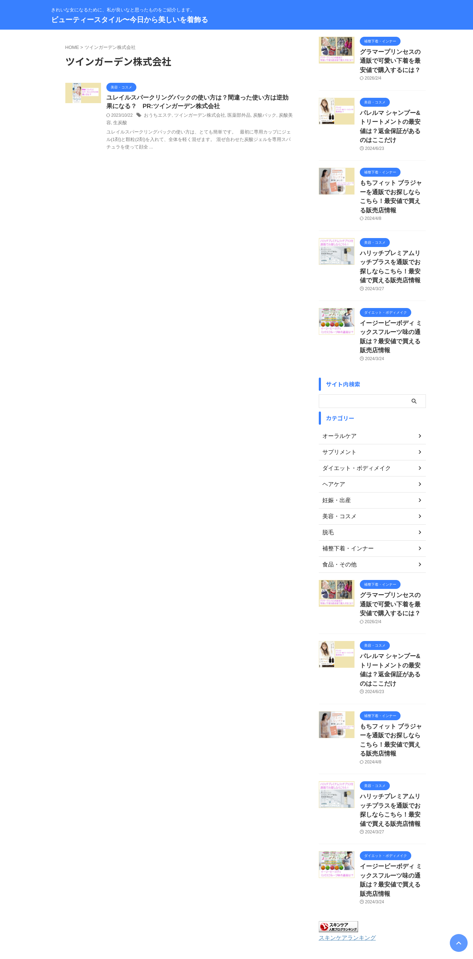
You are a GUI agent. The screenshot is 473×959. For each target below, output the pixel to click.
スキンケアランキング (344, 848)
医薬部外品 (232, 116)
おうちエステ (157, 116)
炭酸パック (256, 116)
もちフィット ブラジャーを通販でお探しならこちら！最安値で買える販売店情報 (392, 175)
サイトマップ (208, 912)
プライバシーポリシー (251, 912)
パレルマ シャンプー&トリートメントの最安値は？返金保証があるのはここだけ (392, 117)
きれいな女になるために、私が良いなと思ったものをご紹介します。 (236, 925)
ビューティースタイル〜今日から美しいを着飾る (129, 20)
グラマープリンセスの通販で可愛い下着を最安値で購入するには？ (392, 59)
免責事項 (290, 912)
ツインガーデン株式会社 (195, 116)
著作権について (323, 912)
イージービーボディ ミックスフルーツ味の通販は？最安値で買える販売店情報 (392, 298)
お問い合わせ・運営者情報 (160, 912)
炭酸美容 (277, 116)
